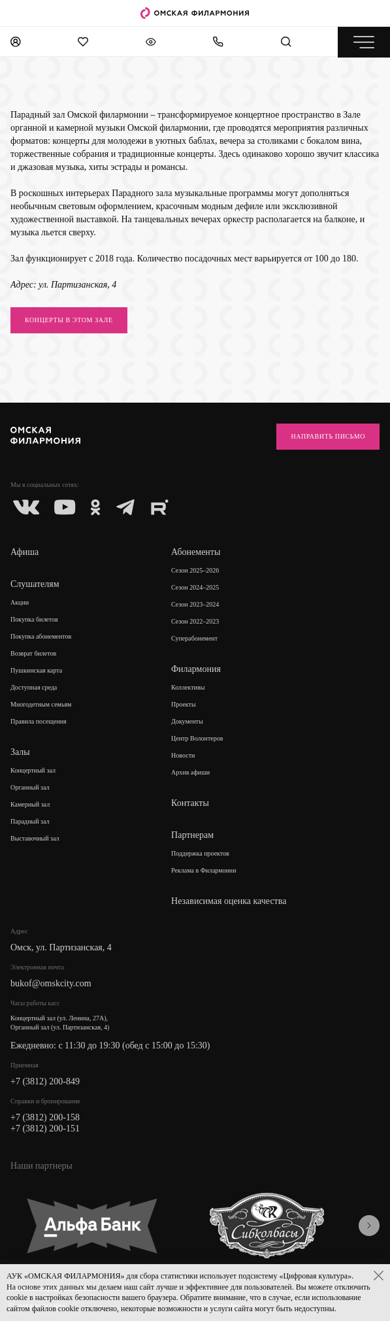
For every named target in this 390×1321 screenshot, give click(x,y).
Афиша (24, 552)
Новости (183, 755)
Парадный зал (30, 821)
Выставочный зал (34, 838)
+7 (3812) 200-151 (45, 1128)
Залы (20, 752)
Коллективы (187, 687)
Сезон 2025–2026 (195, 570)
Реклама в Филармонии (203, 870)
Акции (19, 602)
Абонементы (195, 552)
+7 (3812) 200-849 (45, 1081)
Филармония (196, 669)
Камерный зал (30, 804)
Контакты (190, 803)
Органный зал (30, 787)
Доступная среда (33, 687)
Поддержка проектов (200, 853)
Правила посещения (38, 721)
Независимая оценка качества (228, 901)
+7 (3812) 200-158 (45, 1117)
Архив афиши (190, 772)
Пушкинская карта (36, 670)
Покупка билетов (34, 619)
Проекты (183, 704)
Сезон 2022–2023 (195, 621)
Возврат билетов (33, 653)
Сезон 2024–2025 (195, 587)
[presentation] (369, 1225)
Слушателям (34, 584)
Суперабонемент (194, 638)
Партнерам (192, 835)
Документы (187, 721)
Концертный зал (33, 770)
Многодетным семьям (40, 704)
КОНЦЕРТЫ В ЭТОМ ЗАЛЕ (69, 320)
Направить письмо (328, 436)
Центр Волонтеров (197, 738)
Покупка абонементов (40, 636)
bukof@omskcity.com (50, 983)
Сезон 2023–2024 (195, 604)
